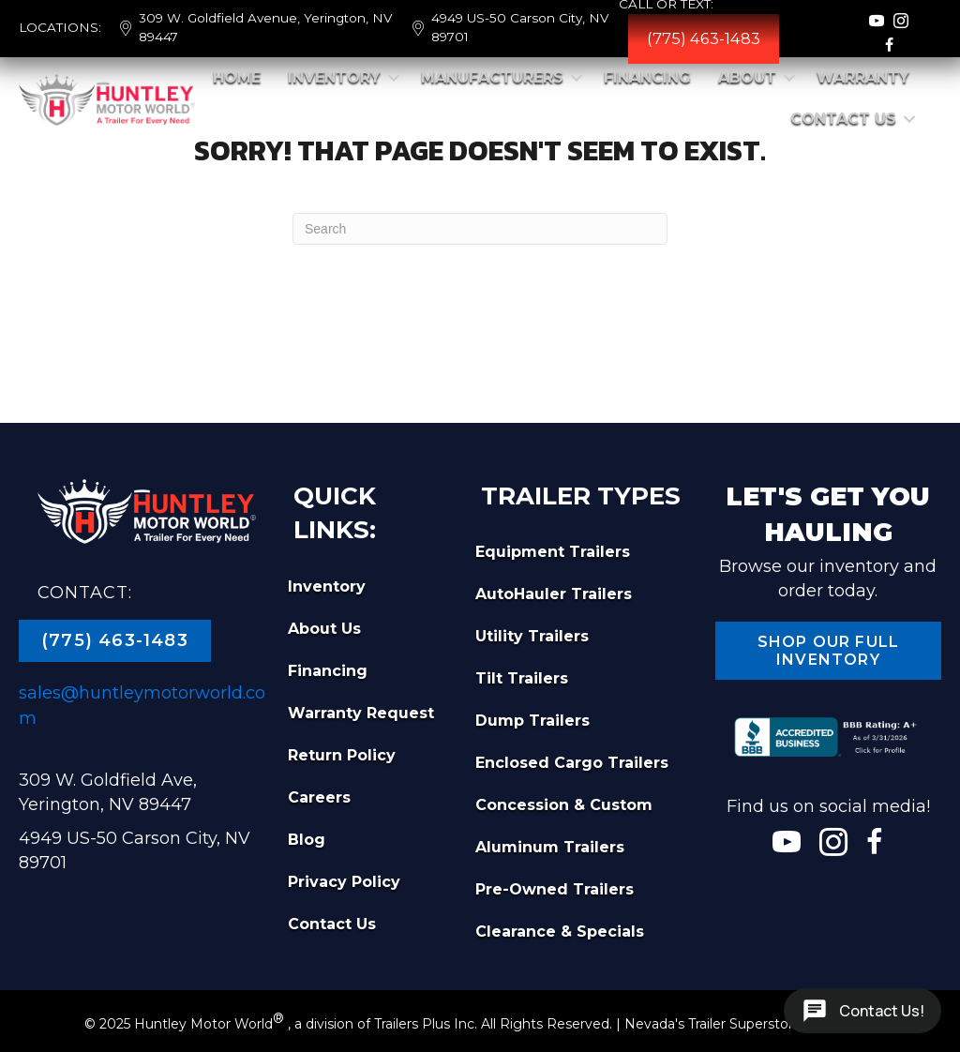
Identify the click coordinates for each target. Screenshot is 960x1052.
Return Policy (342, 755)
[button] (394, 77)
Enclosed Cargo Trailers (571, 763)
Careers (319, 797)
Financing (647, 77)
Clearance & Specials (559, 931)
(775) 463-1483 (703, 38)
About (747, 77)
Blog (306, 840)
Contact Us (843, 119)
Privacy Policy (344, 882)
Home (237, 77)
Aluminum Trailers (549, 847)
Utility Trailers (532, 636)
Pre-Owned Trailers (554, 889)
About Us (324, 629)
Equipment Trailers (552, 552)
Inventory (334, 77)
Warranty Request (361, 713)
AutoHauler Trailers (553, 594)
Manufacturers (492, 77)
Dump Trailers (532, 720)
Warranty (863, 77)
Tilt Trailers (521, 678)
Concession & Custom (563, 805)
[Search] (480, 229)
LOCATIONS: (60, 27)
